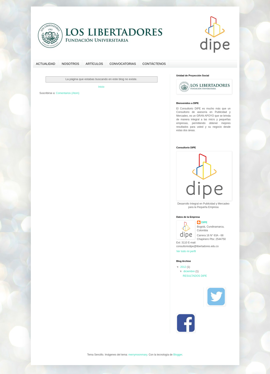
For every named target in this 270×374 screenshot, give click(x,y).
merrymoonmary (137, 354)
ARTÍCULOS (94, 63)
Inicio (101, 86)
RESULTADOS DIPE (195, 275)
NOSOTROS (70, 63)
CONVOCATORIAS (122, 63)
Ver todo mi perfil (186, 251)
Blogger (177, 354)
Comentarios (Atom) (67, 93)
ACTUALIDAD (45, 63)
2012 (183, 266)
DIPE (204, 222)
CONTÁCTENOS (154, 63)
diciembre (189, 271)
